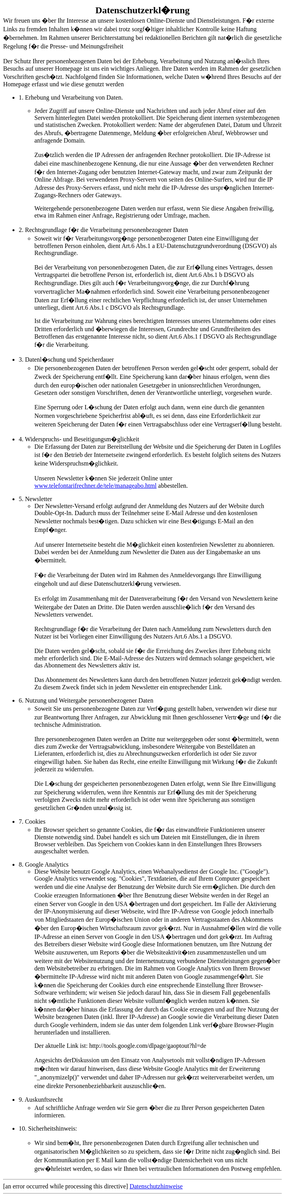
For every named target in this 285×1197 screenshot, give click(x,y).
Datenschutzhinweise (156, 1186)
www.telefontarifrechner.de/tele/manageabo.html (95, 485)
